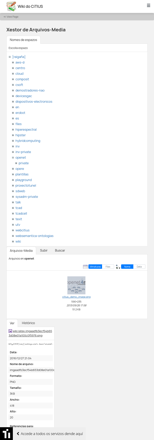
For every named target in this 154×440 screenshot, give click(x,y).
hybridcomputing (27, 140)
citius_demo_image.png (76, 297)
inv (17, 146)
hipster (20, 135)
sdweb (20, 191)
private (24, 163)
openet (20, 157)
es (17, 118)
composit (22, 79)
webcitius (22, 230)
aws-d (19, 62)
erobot (20, 112)
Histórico (28, 323)
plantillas (21, 174)
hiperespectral (25, 129)
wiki (18, 241)
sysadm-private (26, 196)
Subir (44, 250)
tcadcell (21, 213)
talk (18, 202)
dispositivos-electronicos (33, 101)
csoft (19, 85)
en (17, 107)
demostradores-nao (30, 90)
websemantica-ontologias (34, 236)
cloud (19, 73)
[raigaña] (18, 57)
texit (18, 219)
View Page (12, 16)
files (18, 124)
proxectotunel (25, 185)
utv (17, 224)
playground (23, 180)
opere (19, 168)
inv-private (23, 152)
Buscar (60, 250)
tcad (18, 208)
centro (20, 68)
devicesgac (23, 96)
